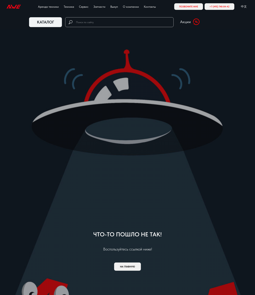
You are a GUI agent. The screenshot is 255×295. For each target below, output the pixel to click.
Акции (185, 21)
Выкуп (114, 6)
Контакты (150, 6)
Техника (69, 6)
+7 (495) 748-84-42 (219, 6)
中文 (244, 6)
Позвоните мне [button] (188, 6)
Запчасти (99, 6)
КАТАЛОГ (45, 22)
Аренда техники (48, 6)
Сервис (84, 6)
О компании (131, 6)
